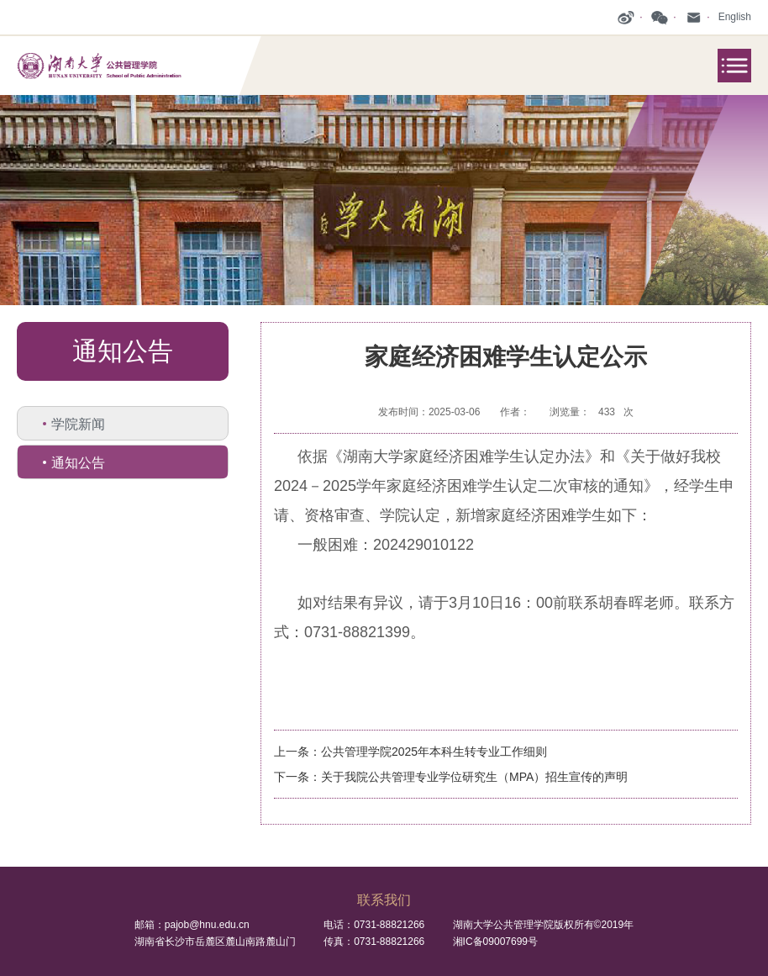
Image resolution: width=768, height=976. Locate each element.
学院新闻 (78, 424)
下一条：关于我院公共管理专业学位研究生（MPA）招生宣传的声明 (451, 776)
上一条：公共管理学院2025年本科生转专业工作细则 (410, 751)
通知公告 (78, 463)
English (734, 17)
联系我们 (384, 900)
